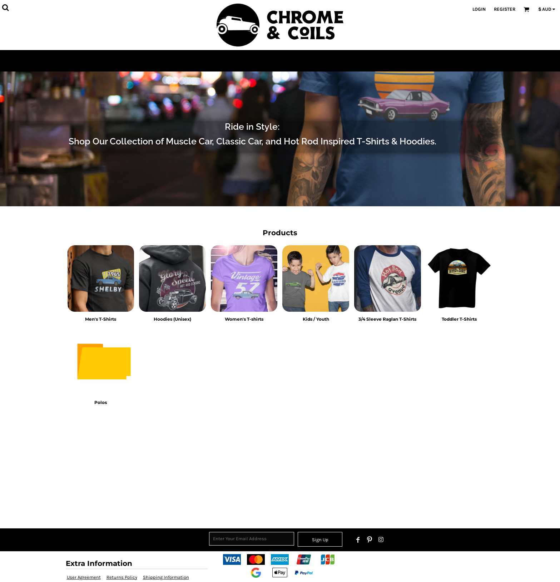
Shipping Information (166, 577)
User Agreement (84, 577)
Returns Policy (121, 577)
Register (504, 9)
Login (479, 9)
